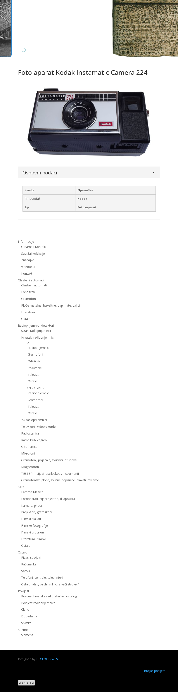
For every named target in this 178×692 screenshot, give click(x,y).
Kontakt (26, 273)
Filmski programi (33, 532)
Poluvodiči (35, 368)
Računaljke (28, 564)
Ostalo (26, 319)
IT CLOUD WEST (48, 659)
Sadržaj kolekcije (33, 253)
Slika (21, 487)
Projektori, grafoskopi (36, 512)
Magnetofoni (30, 467)
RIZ (26, 343)
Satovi (25, 571)
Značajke (27, 260)
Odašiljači (34, 361)
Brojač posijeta (155, 671)
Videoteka (28, 267)
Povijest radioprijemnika (38, 603)
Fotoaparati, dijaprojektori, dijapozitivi (48, 499)
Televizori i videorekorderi (39, 427)
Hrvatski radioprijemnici (37, 337)
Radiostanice (30, 433)
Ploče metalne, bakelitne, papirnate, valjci (50, 305)
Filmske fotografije (34, 525)
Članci (25, 609)
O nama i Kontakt (33, 247)
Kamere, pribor (31, 505)
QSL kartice (29, 447)
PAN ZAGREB (34, 388)
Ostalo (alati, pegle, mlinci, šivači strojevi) (50, 584)
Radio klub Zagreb (34, 440)
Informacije (26, 241)
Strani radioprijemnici (36, 331)
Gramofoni (28, 299)
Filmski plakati (31, 519)
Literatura (28, 312)
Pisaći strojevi (31, 557)
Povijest (23, 591)
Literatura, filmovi (33, 539)
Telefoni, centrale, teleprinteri (42, 577)
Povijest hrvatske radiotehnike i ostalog (49, 596)
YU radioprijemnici (34, 420)
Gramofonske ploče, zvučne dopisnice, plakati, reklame (60, 480)
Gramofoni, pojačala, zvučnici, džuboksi (49, 460)
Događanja (29, 616)
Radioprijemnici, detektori (36, 325)
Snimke (26, 623)
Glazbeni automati (31, 280)
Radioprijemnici (38, 348)
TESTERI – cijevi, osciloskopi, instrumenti (50, 473)
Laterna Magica (32, 492)
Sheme (23, 630)
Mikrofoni (28, 453)
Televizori (34, 375)
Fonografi (28, 292)
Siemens (27, 635)
